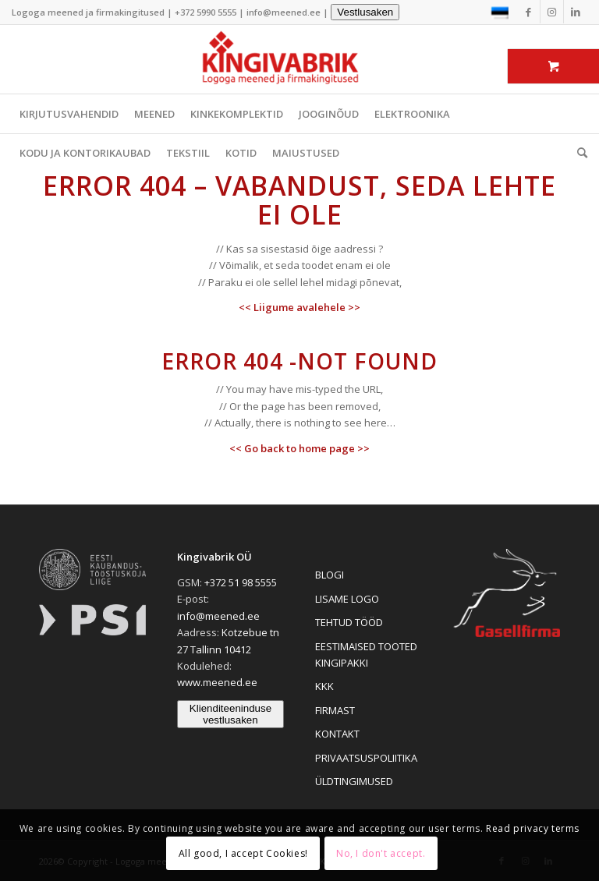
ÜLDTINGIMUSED (354, 781)
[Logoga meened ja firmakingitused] (299, 59)
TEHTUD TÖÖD (349, 622)
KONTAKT (337, 734)
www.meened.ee (217, 682)
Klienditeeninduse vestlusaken (230, 714)
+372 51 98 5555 (240, 582)
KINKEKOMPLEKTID (236, 114)
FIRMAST (335, 710)
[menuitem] (578, 152)
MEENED (154, 114)
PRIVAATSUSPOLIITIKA (366, 758)
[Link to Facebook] (528, 11)
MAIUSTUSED (305, 153)
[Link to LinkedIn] (575, 11)
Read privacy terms (533, 828)
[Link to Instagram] (552, 11)
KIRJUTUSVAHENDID (69, 114)
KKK (324, 686)
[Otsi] (578, 152)
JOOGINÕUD (329, 114)
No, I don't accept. (380, 853)
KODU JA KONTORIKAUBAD (85, 153)
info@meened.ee (283, 12)
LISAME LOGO (347, 599)
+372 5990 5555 (205, 12)
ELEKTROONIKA (412, 114)
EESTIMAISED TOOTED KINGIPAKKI (366, 654)
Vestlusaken (365, 12)
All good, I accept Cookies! (243, 853)
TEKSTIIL (188, 153)
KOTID (241, 153)
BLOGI (329, 575)
